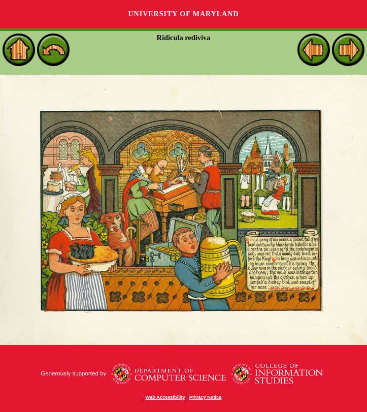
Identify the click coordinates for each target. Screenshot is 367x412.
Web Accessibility (165, 397)
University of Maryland (183, 14)
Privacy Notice (205, 397)
